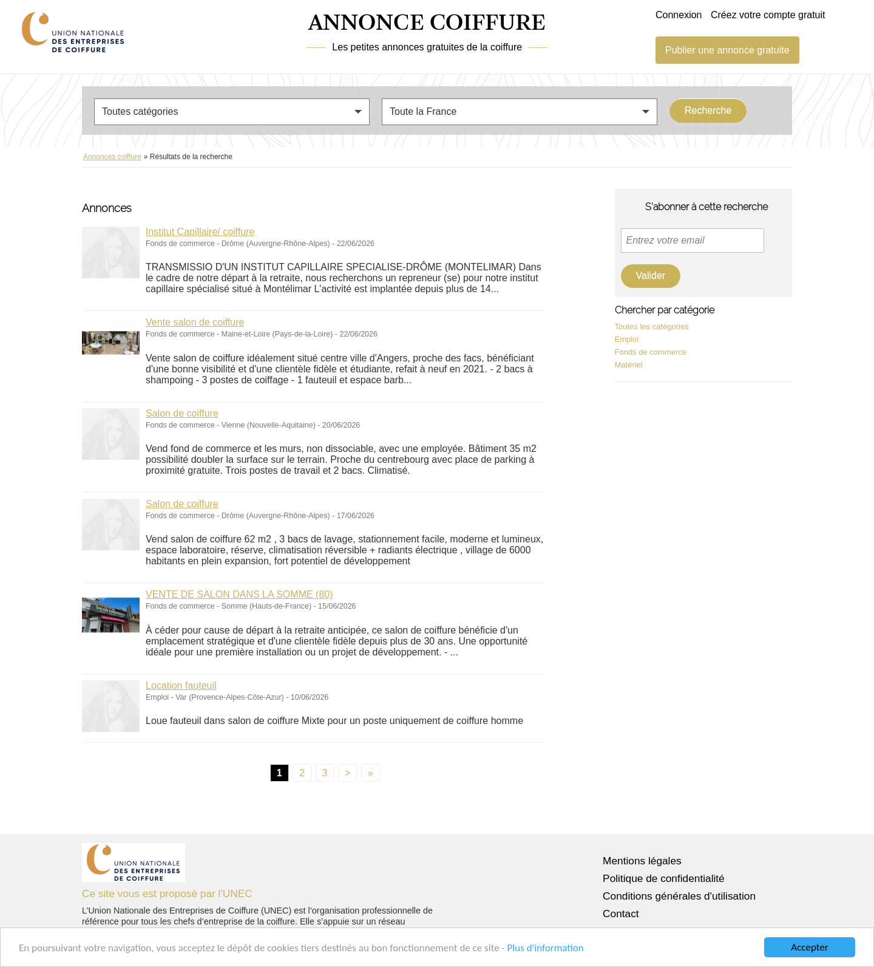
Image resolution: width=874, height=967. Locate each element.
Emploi (627, 339)
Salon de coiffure (182, 413)
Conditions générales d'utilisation (679, 896)
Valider (651, 275)
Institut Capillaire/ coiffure (200, 232)
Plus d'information (545, 948)
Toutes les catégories (652, 326)
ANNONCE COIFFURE (427, 24)
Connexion (679, 15)
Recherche (708, 110)
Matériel (629, 364)
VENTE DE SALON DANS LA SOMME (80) (239, 594)
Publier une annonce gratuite (727, 50)
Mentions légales (642, 861)
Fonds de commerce (651, 352)
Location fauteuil (181, 685)
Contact (621, 913)
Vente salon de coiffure (195, 322)
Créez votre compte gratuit (768, 15)
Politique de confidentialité (664, 878)
